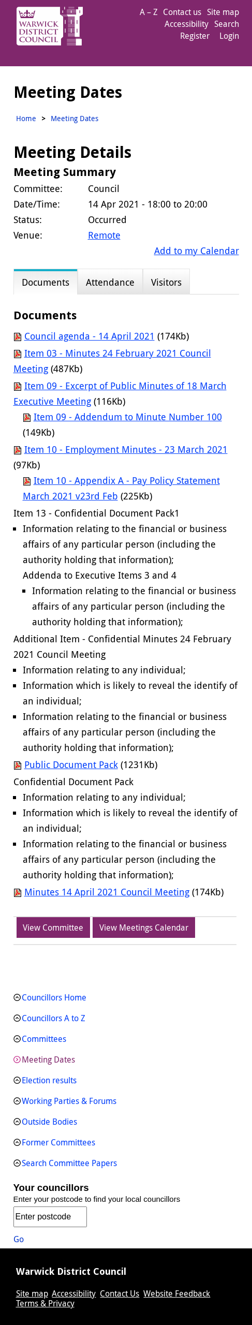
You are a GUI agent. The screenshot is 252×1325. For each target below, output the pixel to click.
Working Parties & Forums (69, 1101)
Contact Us (119, 1293)
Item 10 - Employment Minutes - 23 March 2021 (126, 449)
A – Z (149, 12)
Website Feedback (176, 1293)
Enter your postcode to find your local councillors (97, 1199)
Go (18, 1239)
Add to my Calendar (196, 250)
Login (229, 35)
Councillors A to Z (53, 1018)
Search (226, 24)
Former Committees (58, 1142)
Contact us (182, 12)
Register (195, 35)
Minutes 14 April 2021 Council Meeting (106, 892)
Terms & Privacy (45, 1303)
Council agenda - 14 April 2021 (89, 336)
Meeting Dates (48, 1059)
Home (26, 118)
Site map (223, 12)
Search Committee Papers (69, 1163)
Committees (44, 1038)
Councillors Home (54, 997)
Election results (49, 1080)
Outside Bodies (49, 1121)
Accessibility (187, 24)
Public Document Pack (71, 764)
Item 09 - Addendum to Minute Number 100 (128, 416)
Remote (104, 235)
